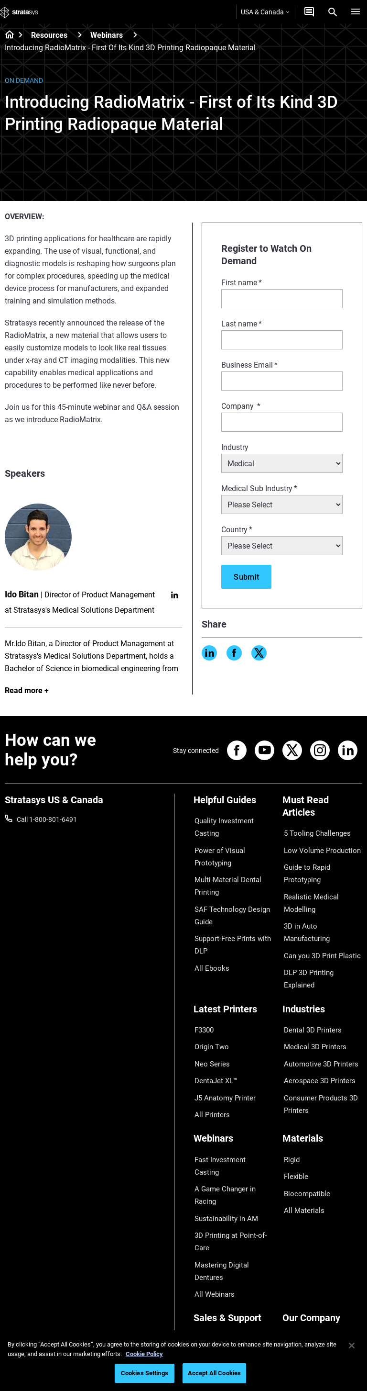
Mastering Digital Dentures (233, 1174)
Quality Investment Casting (221, 826)
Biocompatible (303, 1133)
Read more (24, 690)
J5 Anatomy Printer (222, 1050)
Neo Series (209, 1021)
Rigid (289, 1105)
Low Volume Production (318, 846)
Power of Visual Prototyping (217, 852)
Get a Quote (211, 1258)
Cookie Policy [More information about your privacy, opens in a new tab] (144, 1353)
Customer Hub (215, 1286)
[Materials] (322, 1089)
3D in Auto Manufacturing (320, 900)
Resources (49, 35)
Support (205, 1230)
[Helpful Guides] (233, 803)
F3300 (203, 994)
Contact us (298, 1243)
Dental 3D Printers (309, 994)
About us (295, 1230)
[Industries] (322, 977)
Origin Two (210, 1007)
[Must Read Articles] (322, 810)
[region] (183, 1360)
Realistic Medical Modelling (322, 886)
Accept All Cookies (214, 1373)
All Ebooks (209, 952)
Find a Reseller (215, 1243)
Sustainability (302, 1300)
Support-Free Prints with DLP (230, 931)
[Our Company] (322, 1213)
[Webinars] (135, 34)
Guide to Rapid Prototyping (304, 866)
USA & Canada (265, 12)
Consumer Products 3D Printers (316, 1056)
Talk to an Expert (218, 1272)
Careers (293, 1272)
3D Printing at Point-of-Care (227, 1154)
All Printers (210, 1063)
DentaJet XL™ (214, 1036)
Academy (296, 1286)
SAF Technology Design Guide (228, 905)
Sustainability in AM (223, 1133)
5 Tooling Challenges (312, 832)
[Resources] (79, 34)
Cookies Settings (144, 1373)
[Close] (351, 1345)
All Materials (300, 1147)
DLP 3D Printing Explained (320, 928)
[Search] (332, 12)
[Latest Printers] (233, 977)
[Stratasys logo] (19, 12)
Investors (296, 1314)
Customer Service (219, 1300)
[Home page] (6, 35)
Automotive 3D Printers (316, 1021)
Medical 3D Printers (311, 1007)
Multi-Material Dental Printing (224, 879)
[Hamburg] (355, 12)
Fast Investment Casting (230, 1105)
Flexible (293, 1119)
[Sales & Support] (233, 1213)
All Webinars (212, 1188)
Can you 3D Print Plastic (318, 915)
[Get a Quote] (309, 12)
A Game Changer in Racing (233, 1119)
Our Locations (303, 1258)
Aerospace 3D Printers (315, 1036)
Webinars (106, 35)
